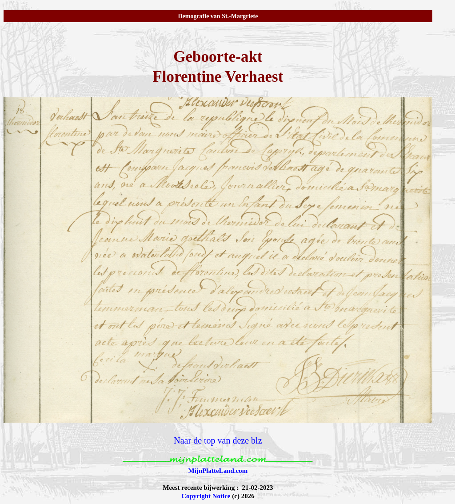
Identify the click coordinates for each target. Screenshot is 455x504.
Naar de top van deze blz (218, 440)
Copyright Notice (205, 496)
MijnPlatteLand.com (218, 470)
